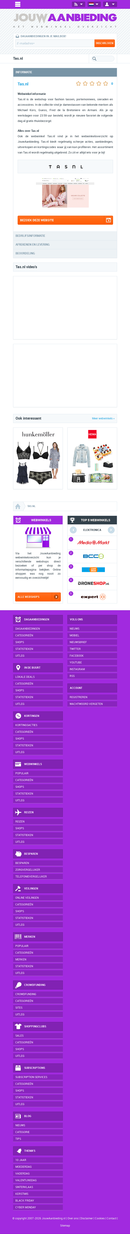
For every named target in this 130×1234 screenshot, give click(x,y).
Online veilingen (27, 897)
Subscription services (31, 1077)
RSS (72, 676)
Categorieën (24, 635)
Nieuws (20, 1125)
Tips (18, 1138)
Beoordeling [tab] (25, 253)
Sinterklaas (24, 1187)
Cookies (99, 1218)
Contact (111, 1218)
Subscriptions (30, 1068)
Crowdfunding (30, 985)
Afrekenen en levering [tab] (33, 244)
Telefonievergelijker (31, 876)
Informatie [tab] (24, 72)
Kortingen (27, 716)
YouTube (76, 662)
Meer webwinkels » (103, 418)
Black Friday (24, 1200)
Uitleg (19, 655)
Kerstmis (21, 1193)
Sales (19, 1035)
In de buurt (27, 668)
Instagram (77, 669)
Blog (23, 1116)
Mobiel (74, 635)
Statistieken (24, 649)
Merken (25, 937)
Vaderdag (22, 1173)
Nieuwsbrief (78, 642)
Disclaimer (86, 1218)
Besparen (26, 854)
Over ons (73, 1218)
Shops (19, 642)
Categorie (22, 1132)
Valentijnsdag (26, 1180)
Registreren (78, 697)
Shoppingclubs (30, 1026)
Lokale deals (25, 677)
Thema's (25, 1151)
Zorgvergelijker (27, 869)
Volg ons (76, 619)
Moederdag (23, 1166)
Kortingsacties (26, 725)
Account (76, 688)
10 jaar (20, 1160)
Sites (18, 1007)
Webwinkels (28, 764)
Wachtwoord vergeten (86, 704)
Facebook (77, 655)
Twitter (75, 649)
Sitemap (65, 1225)
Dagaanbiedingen (32, 619)
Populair (21, 773)
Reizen (24, 812)
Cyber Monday (25, 1207)
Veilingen (26, 888)
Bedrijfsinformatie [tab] (30, 236)
